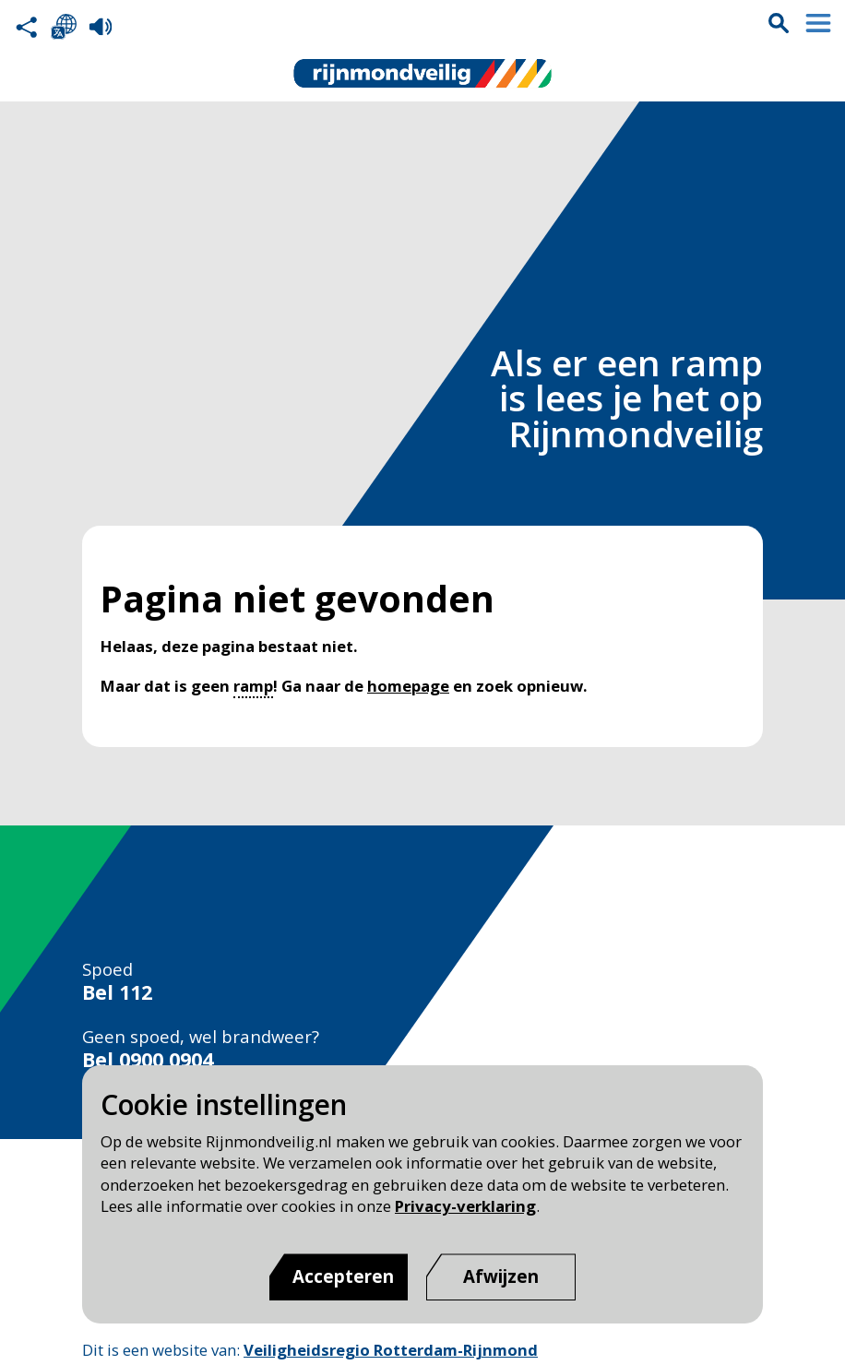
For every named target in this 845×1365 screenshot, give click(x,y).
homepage (408, 685)
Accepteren (343, 1276)
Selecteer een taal (64, 27)
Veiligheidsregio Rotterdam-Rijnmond (391, 1349)
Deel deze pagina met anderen (27, 27)
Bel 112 (117, 992)
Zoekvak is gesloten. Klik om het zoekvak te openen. (778, 23)
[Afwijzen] (501, 1276)
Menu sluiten (818, 23)
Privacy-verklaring (465, 1206)
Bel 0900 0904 (147, 1060)
